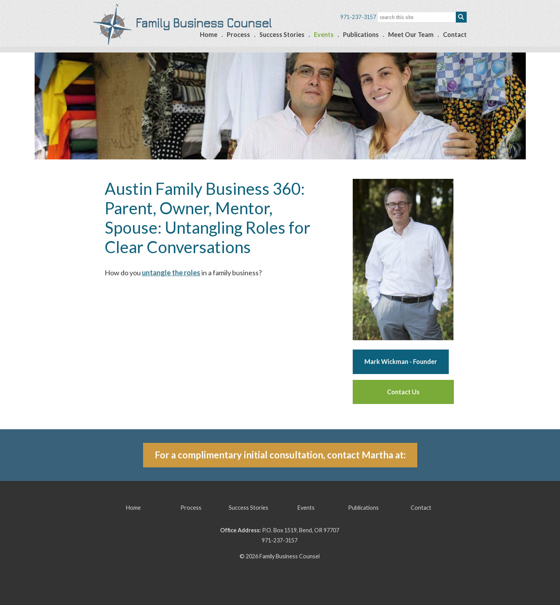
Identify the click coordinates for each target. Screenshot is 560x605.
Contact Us (403, 391)
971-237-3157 (280, 540)
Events (324, 34)
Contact (455, 34)
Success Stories (281, 34)
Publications (361, 34)
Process (238, 34)
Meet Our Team (411, 34)
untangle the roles (171, 272)
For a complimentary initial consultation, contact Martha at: (280, 454)
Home (208, 34)
